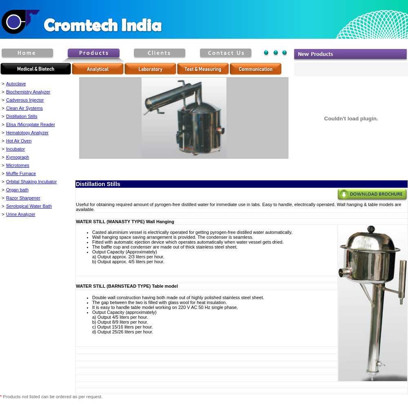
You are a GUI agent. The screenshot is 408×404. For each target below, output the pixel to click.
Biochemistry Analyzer (28, 91)
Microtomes (17, 165)
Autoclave (16, 83)
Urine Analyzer (20, 214)
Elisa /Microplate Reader (30, 124)
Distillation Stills (21, 116)
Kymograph (17, 157)
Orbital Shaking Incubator (31, 181)
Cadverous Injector (25, 100)
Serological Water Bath (29, 206)
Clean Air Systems (24, 108)
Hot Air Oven (18, 140)
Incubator (15, 149)
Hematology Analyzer (27, 132)
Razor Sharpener (23, 197)
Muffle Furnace (21, 173)
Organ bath (17, 189)
